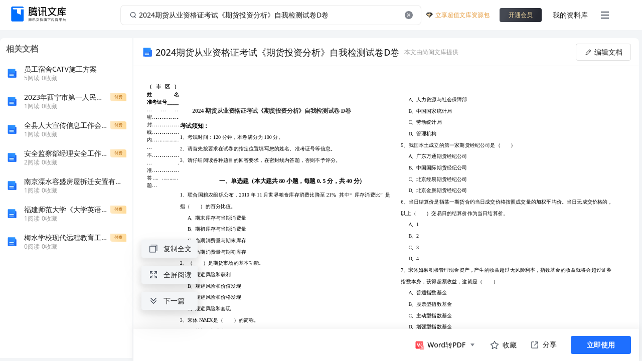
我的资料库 (570, 15)
